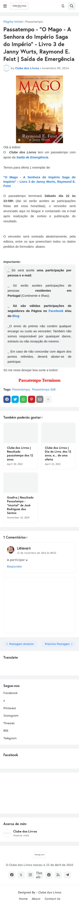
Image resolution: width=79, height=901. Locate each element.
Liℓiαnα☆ (24, 548)
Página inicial (13, 21)
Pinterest (9, 708)
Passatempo (34, 21)
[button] (5, 6)
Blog (15, 316)
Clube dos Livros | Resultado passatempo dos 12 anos (20, 453)
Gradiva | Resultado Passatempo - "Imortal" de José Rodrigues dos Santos (20, 505)
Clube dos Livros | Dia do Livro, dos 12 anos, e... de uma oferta (58, 453)
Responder (14, 566)
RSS (5, 730)
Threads (9, 723)
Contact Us (52, 899)
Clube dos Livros (25, 831)
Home (23, 899)
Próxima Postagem (57, 644)
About (36, 899)
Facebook (56, 311)
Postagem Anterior (21, 644)
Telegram (10, 738)
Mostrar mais (21, 835)
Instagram (11, 715)
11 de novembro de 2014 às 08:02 (36, 552)
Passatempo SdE (44, 389)
